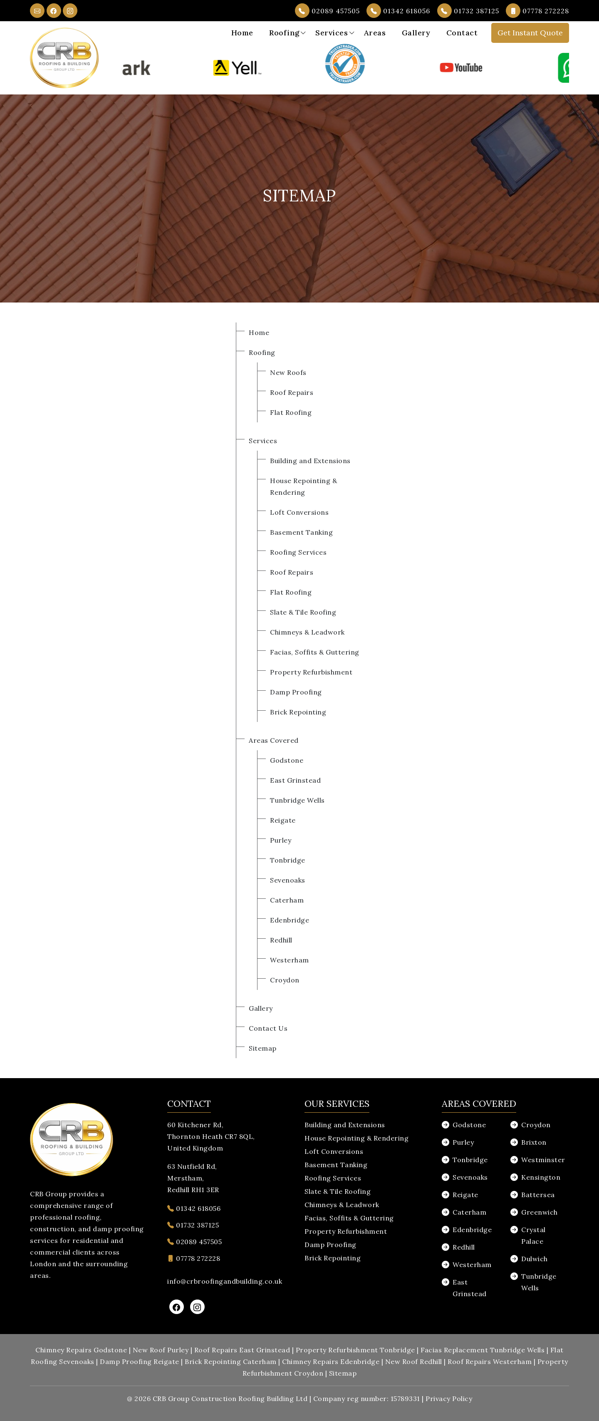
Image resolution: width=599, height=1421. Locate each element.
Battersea (538, 1194)
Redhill (281, 940)
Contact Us (268, 1028)
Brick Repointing (298, 712)
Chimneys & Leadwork (307, 632)
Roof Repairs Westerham (490, 1361)
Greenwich (539, 1212)
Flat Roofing (291, 412)
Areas (375, 32)
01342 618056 (398, 10)
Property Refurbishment (311, 672)
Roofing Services (298, 552)
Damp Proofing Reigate (139, 1361)
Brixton (534, 1142)
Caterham (287, 900)
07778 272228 (537, 10)
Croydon (285, 980)
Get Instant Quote (530, 32)
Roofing (284, 32)
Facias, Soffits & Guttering (314, 652)
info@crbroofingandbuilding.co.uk (224, 1281)
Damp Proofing (296, 692)
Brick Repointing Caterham (231, 1361)
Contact (462, 32)
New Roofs (288, 372)
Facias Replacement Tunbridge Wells (483, 1350)
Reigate (283, 820)
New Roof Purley (161, 1350)
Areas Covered (274, 740)
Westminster (543, 1160)
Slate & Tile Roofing (303, 612)
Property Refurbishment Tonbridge (355, 1350)
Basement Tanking (301, 532)
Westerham (289, 960)
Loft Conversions (299, 512)
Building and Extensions (310, 460)
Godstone (286, 760)
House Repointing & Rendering (356, 1138)
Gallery (416, 32)
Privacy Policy (449, 1398)
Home (242, 32)
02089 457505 (327, 10)
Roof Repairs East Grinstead (242, 1350)
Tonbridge (287, 860)
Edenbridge (289, 920)
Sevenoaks (287, 880)
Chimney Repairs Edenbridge (330, 1361)
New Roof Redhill (413, 1361)
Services (331, 32)
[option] (163, 68)
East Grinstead (295, 780)
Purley (280, 840)
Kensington (540, 1177)
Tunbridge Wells (297, 800)
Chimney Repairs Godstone (81, 1350)
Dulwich (534, 1259)
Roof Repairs (291, 392)
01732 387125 (468, 10)
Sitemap (263, 1048)
